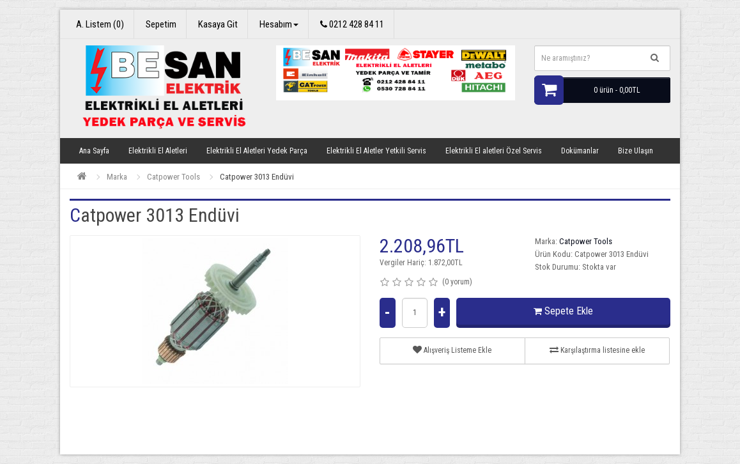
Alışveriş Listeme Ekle (452, 350)
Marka (117, 177)
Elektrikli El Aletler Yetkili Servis (376, 150)
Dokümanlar (580, 150)
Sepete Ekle (563, 311)
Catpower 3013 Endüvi (257, 177)
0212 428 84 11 (352, 24)
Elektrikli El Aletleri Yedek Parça (256, 150)
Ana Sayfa (94, 150)
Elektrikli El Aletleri (157, 150)
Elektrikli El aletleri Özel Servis (493, 150)
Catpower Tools (173, 177)
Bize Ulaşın (635, 150)
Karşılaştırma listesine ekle (597, 350)
